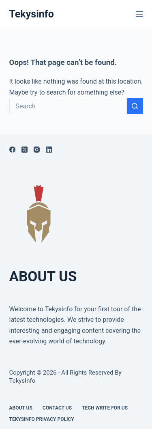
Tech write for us (105, 408)
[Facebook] (12, 150)
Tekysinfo (31, 14)
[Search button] (135, 106)
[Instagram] (37, 150)
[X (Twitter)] (24, 150)
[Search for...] (68, 106)
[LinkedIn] (49, 150)
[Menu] (139, 14)
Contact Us (57, 408)
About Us (20, 408)
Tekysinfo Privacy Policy (41, 419)
